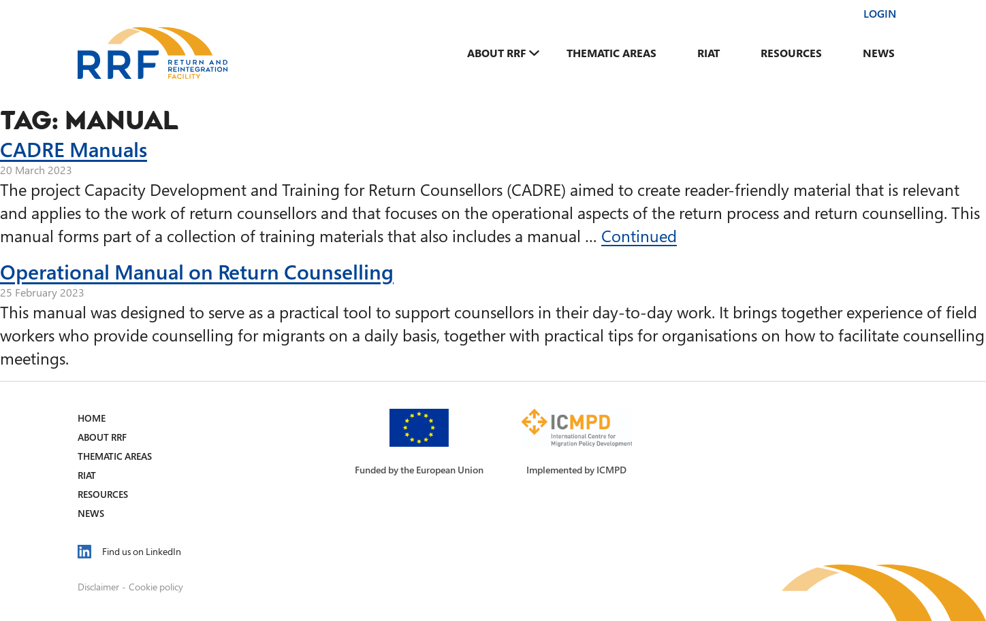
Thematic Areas (611, 53)
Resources (791, 53)
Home (92, 418)
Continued (639, 235)
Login (879, 13)
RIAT (708, 53)
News (879, 53)
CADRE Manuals (73, 149)
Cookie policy (156, 586)
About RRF (496, 53)
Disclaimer (98, 586)
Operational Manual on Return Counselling (197, 271)
